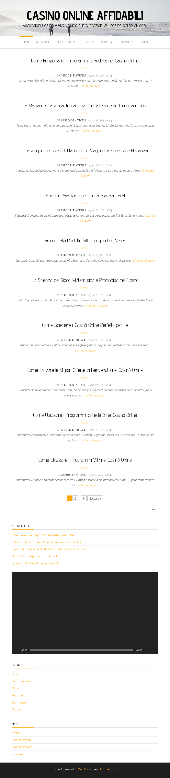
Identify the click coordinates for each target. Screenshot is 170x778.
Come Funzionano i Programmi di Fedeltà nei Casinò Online (85, 60)
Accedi (15, 733)
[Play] (17, 650)
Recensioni (42, 42)
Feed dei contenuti (21, 740)
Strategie (107, 42)
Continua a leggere (91, 86)
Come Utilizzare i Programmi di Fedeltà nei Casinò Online (85, 415)
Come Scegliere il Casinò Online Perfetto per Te (85, 325)
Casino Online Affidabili (85, 15)
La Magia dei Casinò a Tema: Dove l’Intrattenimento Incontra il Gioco (85, 105)
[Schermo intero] (153, 650)
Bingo (144, 42)
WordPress (84, 769)
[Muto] (147, 650)
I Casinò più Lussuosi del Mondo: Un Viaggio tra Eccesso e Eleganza (85, 150)
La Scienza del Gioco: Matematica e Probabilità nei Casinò (85, 280)
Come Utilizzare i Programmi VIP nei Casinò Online (85, 460)
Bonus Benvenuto (67, 42)
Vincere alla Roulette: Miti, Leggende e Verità (85, 240)
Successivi (95, 498)
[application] (85, 613)
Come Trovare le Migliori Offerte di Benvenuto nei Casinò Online (85, 370)
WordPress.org (20, 754)
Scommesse (127, 42)
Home (26, 42)
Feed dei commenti (22, 747)
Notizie (90, 42)
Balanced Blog (108, 769)
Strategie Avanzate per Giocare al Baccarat (85, 195)
